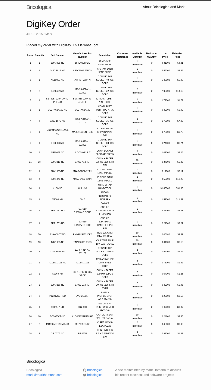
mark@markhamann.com (45, 375)
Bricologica (39, 7)
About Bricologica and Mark (164, 7)
